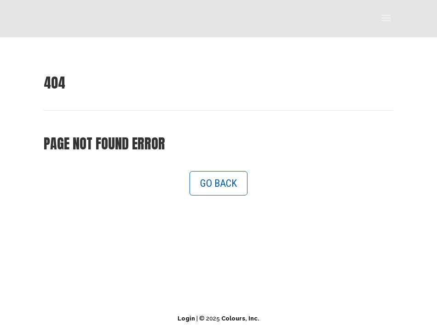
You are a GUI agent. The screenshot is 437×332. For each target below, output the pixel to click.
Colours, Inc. (240, 318)
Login (186, 318)
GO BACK (218, 183)
